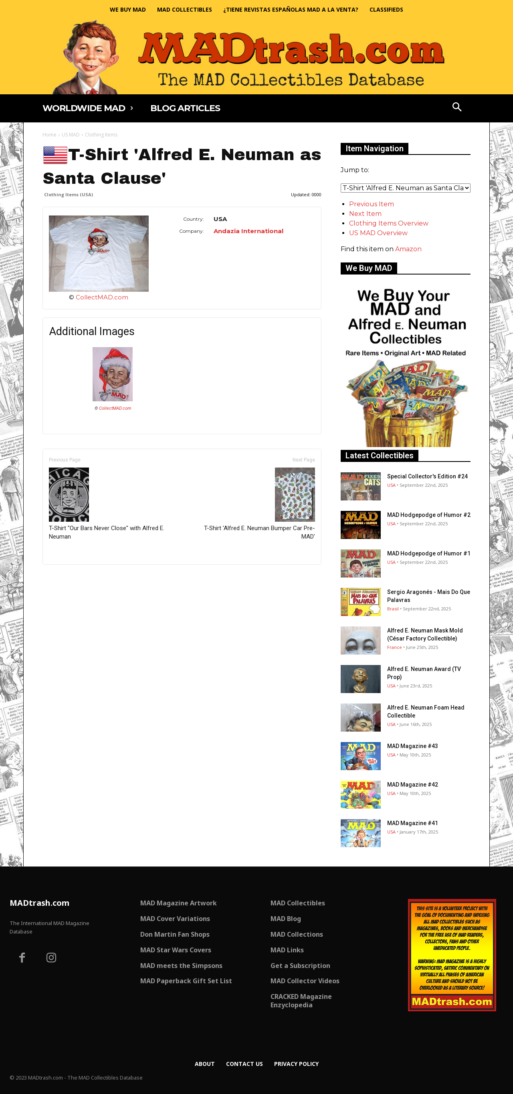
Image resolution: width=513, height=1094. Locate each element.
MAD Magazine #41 (412, 823)
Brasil (393, 609)
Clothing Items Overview (388, 223)
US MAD (71, 134)
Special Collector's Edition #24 (427, 476)
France (394, 647)
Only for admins (70, 578)
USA (391, 485)
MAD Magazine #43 (412, 746)
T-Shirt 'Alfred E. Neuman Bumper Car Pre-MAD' (259, 504)
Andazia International (248, 231)
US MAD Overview (378, 233)
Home (49, 134)
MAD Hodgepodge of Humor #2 (429, 515)
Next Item (365, 214)
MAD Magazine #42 (412, 784)
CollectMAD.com (102, 297)
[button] (457, 108)
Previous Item (371, 204)
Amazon (408, 249)
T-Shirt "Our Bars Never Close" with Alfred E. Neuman (106, 504)
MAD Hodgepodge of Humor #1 (429, 553)
